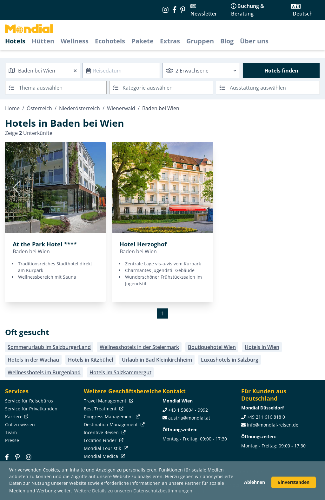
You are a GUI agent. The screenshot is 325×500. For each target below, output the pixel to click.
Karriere (16, 417)
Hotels (15, 41)
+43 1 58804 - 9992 (188, 410)
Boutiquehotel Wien (212, 347)
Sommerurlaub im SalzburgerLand (49, 347)
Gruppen (200, 41)
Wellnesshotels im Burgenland (44, 372)
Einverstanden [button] (293, 482)
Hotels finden (281, 70)
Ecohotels (110, 41)
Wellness (75, 41)
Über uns (254, 41)
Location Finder (103, 440)
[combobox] (42, 70)
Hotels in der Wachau (33, 359)
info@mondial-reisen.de (272, 425)
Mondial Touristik (105, 448)
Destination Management (113, 424)
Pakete (142, 41)
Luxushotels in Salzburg (229, 359)
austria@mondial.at (189, 418)
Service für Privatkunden (31, 409)
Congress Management (111, 417)
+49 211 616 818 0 (266, 417)
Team (11, 432)
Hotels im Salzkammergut (120, 372)
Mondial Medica (104, 456)
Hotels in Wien (262, 347)
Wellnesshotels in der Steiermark (139, 347)
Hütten (43, 41)
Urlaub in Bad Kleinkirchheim (157, 359)
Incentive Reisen (104, 432)
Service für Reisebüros (29, 401)
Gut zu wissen (20, 424)
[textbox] (161, 86)
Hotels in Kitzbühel (90, 359)
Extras (170, 41)
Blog (227, 41)
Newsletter (203, 13)
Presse (12, 440)
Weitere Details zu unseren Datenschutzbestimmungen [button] (133, 491)
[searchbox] (63, 88)
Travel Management (108, 401)
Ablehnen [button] (254, 482)
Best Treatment (103, 409)
